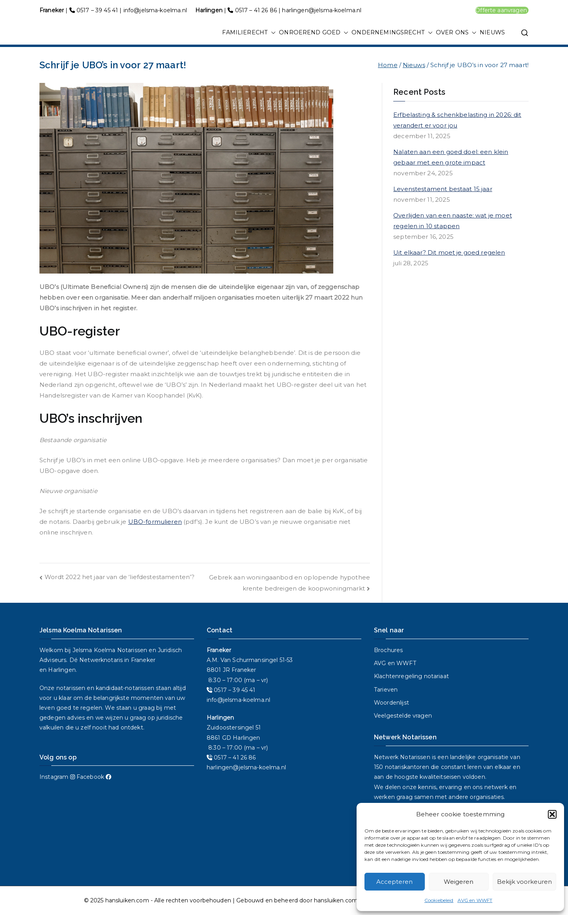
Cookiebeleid (439, 900)
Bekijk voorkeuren (524, 881)
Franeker (143, 660)
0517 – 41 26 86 (256, 10)
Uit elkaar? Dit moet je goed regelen (449, 252)
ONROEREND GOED (313, 33)
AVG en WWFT (475, 900)
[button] (552, 814)
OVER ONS (456, 33)
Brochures (388, 650)
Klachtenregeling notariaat (411, 676)
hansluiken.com (127, 900)
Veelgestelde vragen (403, 715)
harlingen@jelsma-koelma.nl (321, 10)
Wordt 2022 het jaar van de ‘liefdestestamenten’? (119, 577)
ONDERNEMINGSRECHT (392, 33)
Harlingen (61, 669)
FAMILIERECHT (249, 33)
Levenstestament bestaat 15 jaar (442, 189)
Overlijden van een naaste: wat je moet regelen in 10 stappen (452, 221)
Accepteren (394, 881)
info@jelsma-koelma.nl (155, 10)
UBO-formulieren (155, 521)
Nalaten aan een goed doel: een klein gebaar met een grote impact (450, 157)
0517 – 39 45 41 (97, 10)
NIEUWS (492, 32)
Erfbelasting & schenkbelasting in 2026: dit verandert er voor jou (457, 120)
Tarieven (386, 689)
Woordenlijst (391, 702)
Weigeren (458, 881)
